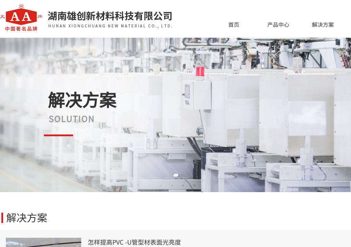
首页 (233, 24)
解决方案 (323, 24)
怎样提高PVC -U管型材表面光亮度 (134, 242)
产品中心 (278, 24)
